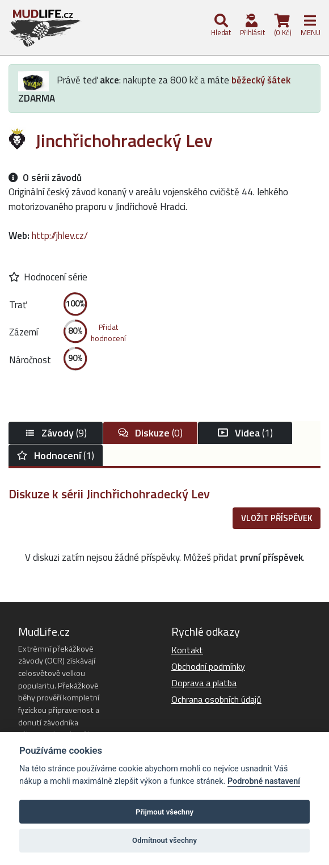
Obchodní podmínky (208, 666)
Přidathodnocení (108, 332)
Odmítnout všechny (164, 840)
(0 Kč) (282, 26)
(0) (150, 432)
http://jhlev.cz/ (60, 235)
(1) (245, 432)
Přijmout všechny (164, 812)
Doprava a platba (204, 683)
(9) (55, 432)
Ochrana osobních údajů (216, 699)
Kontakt (187, 650)
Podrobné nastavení (263, 781)
